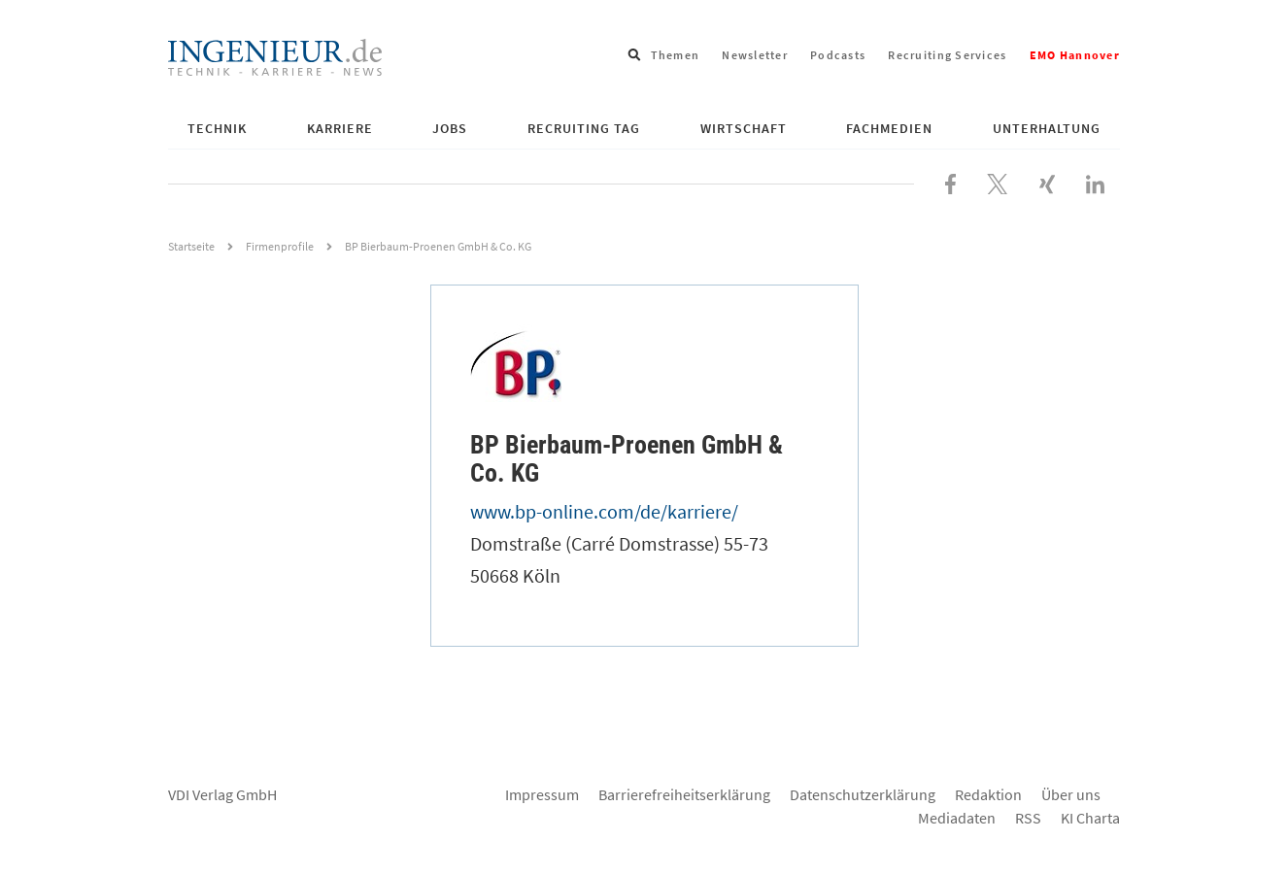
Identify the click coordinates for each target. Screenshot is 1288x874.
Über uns (1071, 794)
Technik (217, 128)
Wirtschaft (743, 128)
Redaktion (988, 794)
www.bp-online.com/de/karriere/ (604, 511)
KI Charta (1090, 817)
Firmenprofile (280, 246)
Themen (675, 55)
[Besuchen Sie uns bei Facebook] (950, 181)
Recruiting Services (947, 55)
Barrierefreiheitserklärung (684, 794)
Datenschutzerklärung (862, 794)
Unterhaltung (1047, 128)
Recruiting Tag (583, 128)
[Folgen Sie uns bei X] (997, 181)
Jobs (449, 128)
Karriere (340, 128)
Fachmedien (889, 128)
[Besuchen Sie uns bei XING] (1047, 181)
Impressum (542, 794)
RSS (1028, 817)
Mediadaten (957, 817)
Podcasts (837, 55)
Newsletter (755, 55)
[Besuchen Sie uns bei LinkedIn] (1095, 181)
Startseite (191, 246)
